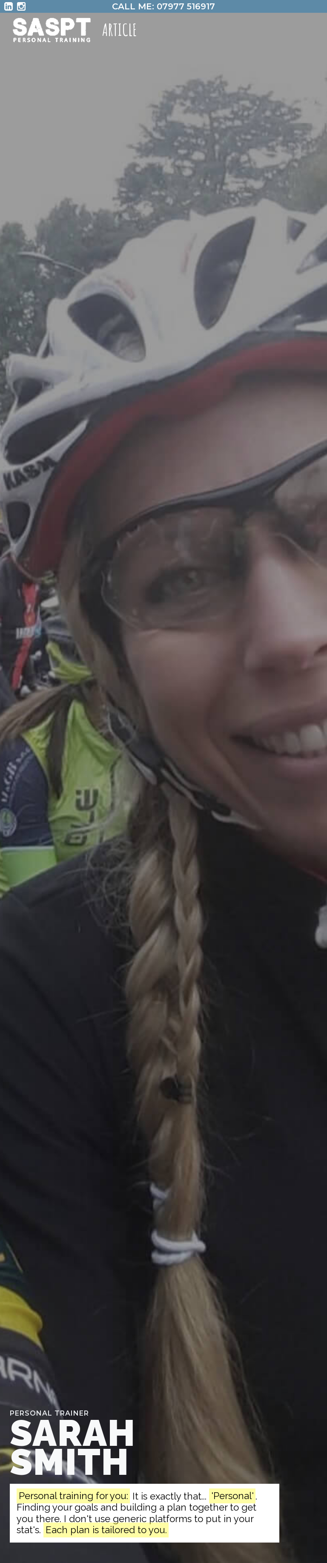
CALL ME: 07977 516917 (163, 6)
